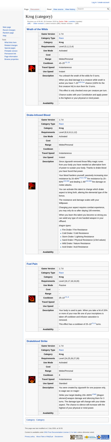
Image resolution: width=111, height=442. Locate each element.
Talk (65, 21)
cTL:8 (67, 297)
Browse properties (11, 59)
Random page (8, 33)
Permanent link (10, 54)
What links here (10, 42)
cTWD (94, 394)
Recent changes (9, 30)
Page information (11, 57)
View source (58, 9)
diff (29, 23)
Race (61, 38)
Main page (7, 27)
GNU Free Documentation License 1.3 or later (60, 432)
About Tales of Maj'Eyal (44, 436)
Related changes (10, 45)
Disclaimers (59, 436)
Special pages (9, 48)
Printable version (10, 51)
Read (49, 9)
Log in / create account (100, 2)
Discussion (34, 9)
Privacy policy (30, 436)
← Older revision (37, 23)
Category (30, 420)
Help (4, 36)
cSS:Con (81, 82)
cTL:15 (67, 62)
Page (26, 9)
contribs (72, 21)
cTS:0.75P (83, 178)
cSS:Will (66, 181)
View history (70, 9)
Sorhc (61, 21)
